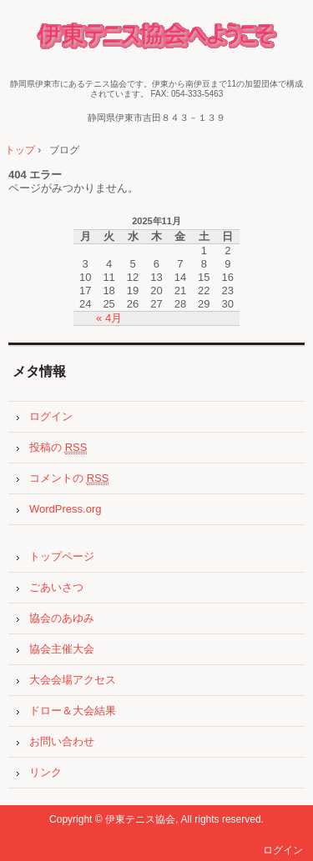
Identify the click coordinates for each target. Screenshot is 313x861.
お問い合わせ (61, 741)
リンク (45, 772)
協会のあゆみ (61, 618)
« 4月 (109, 318)
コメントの (69, 478)
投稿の (58, 447)
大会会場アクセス (72, 679)
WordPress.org (65, 509)
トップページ (61, 556)
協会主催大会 (61, 649)
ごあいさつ (56, 587)
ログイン (51, 416)
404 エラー (35, 174)
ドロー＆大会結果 (72, 710)
